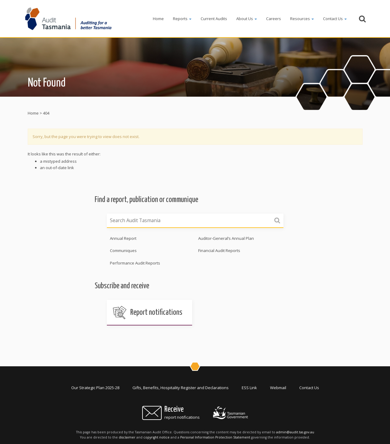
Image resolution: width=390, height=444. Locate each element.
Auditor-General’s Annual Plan (226, 238)
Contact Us (335, 18)
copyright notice (156, 437)
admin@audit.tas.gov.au (295, 432)
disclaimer (127, 437)
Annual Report (123, 238)
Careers (273, 18)
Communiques (123, 250)
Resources (302, 18)
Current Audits (214, 18)
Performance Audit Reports (135, 263)
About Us (246, 18)
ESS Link (249, 387)
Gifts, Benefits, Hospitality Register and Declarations (180, 387)
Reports (182, 18)
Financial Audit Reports (219, 250)
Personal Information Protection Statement (215, 437)
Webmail (278, 387)
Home (158, 18)
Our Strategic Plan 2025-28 (95, 387)
